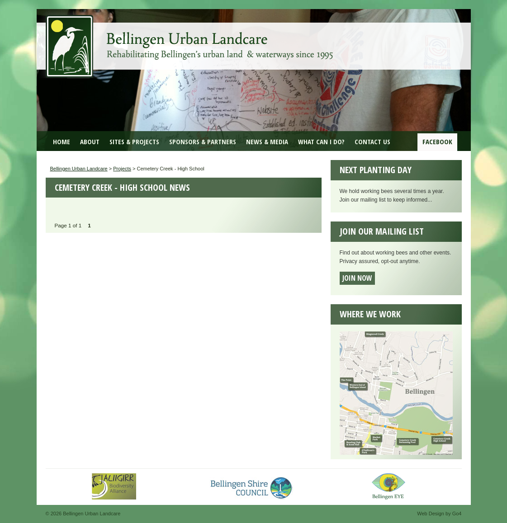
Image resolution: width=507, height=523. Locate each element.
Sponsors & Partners (202, 141)
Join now (357, 278)
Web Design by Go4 (439, 513)
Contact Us (372, 141)
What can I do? (321, 141)
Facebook (437, 141)
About (90, 141)
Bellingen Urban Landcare (190, 40)
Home (61, 141)
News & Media (267, 141)
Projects (122, 168)
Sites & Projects (134, 141)
